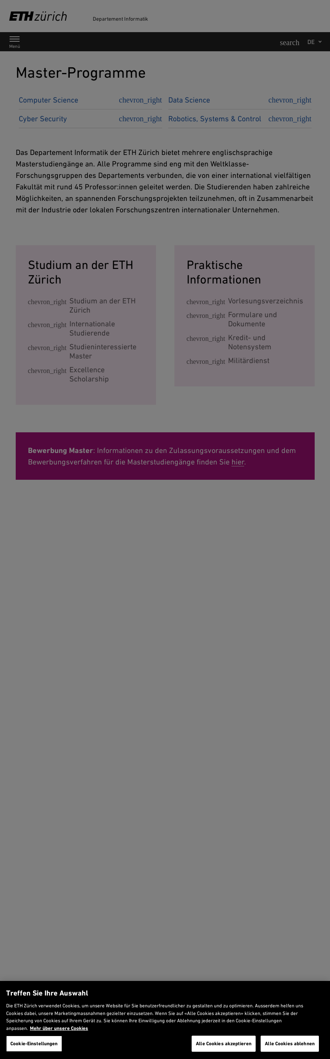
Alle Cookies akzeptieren (223, 1043)
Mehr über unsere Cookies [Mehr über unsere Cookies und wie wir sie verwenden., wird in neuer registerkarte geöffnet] (59, 1028)
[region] (165, 1020)
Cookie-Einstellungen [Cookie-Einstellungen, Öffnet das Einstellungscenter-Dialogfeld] (34, 1043)
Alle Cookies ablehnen (290, 1043)
